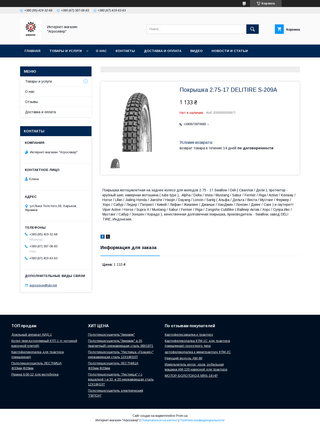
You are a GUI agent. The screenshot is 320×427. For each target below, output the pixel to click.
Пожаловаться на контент (159, 420)
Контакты (125, 51)
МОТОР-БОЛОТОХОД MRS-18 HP (191, 375)
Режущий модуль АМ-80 (183, 358)
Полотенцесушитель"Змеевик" (111, 334)
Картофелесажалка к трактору (189, 334)
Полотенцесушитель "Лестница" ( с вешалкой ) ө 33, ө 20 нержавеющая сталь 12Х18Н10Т (121, 379)
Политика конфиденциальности (202, 420)
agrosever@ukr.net (43, 285)
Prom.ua (182, 416)
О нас (101, 51)
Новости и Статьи (230, 51)
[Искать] (252, 29)
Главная (32, 51)
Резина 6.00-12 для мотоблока (35, 374)
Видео (196, 51)
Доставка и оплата (162, 51)
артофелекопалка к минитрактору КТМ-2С (198, 352)
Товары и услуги (65, 51)
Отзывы (31, 102)
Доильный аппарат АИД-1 (31, 334)
